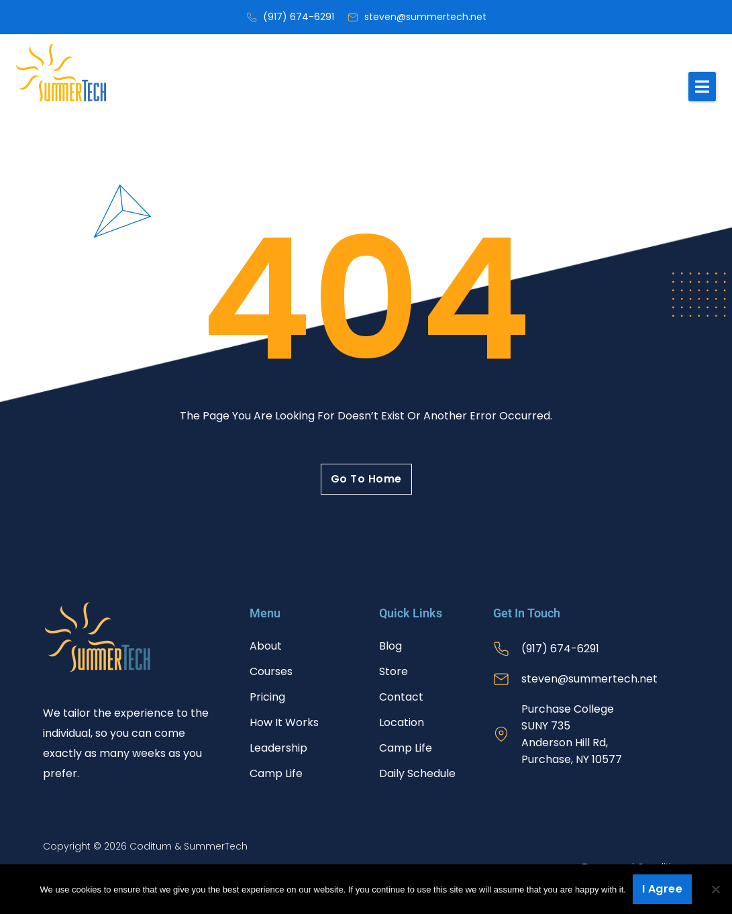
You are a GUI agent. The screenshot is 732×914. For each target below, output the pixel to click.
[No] (715, 889)
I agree (662, 889)
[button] (702, 86)
